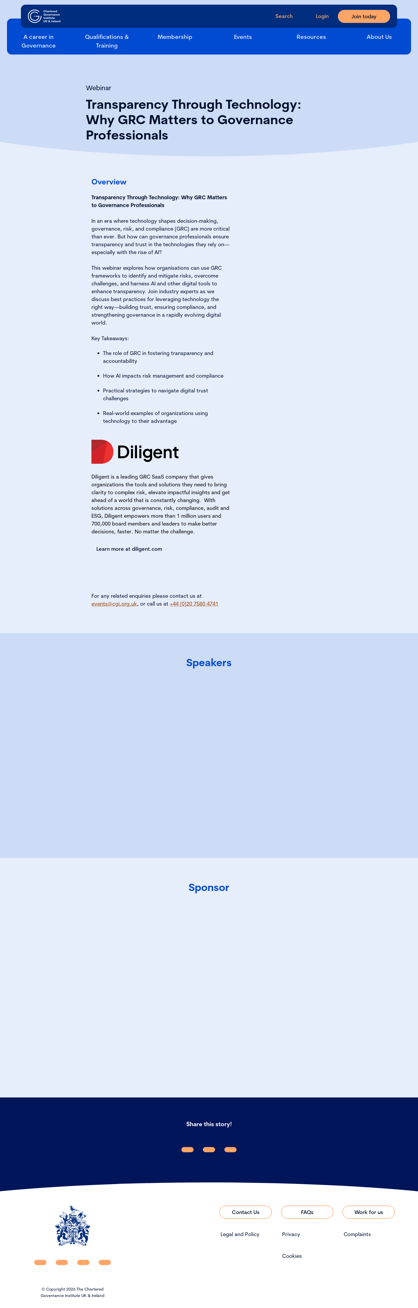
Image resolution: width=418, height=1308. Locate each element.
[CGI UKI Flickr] (105, 1262)
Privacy (291, 1234)
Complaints (357, 1234)
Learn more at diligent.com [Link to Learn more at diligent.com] (129, 549)
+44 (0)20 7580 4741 (194, 603)
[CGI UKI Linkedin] (40, 1262)
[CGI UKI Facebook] (62, 1262)
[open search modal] (279, 16)
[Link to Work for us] (369, 1212)
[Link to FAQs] (307, 1212)
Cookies (292, 1256)
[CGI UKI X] (83, 1262)
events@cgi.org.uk (114, 603)
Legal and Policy (240, 1234)
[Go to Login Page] (317, 16)
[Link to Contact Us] (245, 1212)
